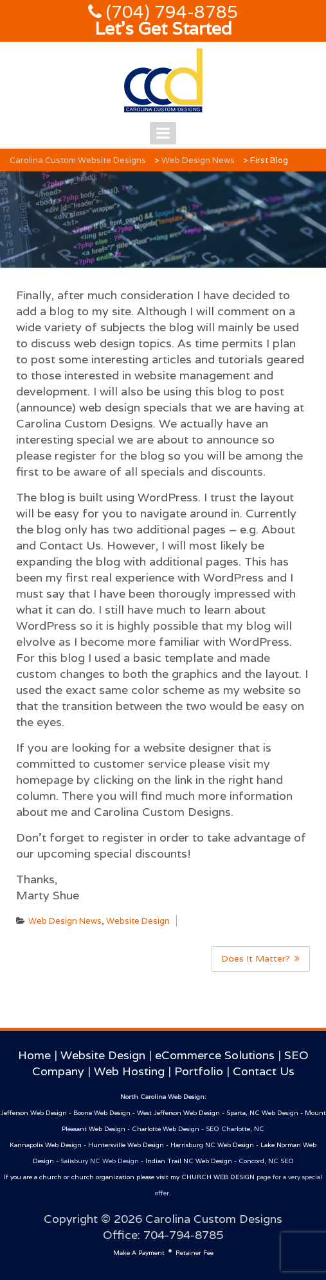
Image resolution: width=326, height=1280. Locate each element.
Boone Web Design (102, 1113)
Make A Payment (139, 1253)
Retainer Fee (194, 1253)
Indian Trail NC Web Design (188, 1161)
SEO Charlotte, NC (235, 1129)
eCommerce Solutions (215, 1055)
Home (34, 1055)
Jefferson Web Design (34, 1113)
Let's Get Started (163, 28)
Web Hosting (129, 1071)
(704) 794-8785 (170, 12)
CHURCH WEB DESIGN (218, 1177)
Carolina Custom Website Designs (78, 160)
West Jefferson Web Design (178, 1113)
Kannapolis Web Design (46, 1145)
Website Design (138, 920)
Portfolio (198, 1071)
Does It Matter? (255, 958)
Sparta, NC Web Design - (265, 1113)
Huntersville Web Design (126, 1145)
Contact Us (263, 1071)
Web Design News (198, 160)
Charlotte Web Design (165, 1129)
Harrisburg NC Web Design (212, 1145)
